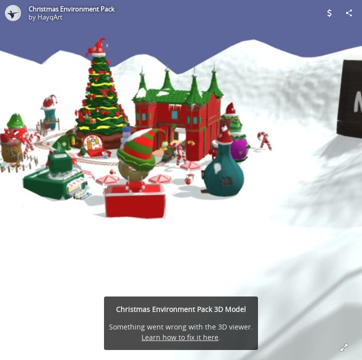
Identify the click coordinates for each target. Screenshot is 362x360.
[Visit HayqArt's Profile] (13, 13)
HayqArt (50, 17)
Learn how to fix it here (180, 337)
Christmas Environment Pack (71, 9)
